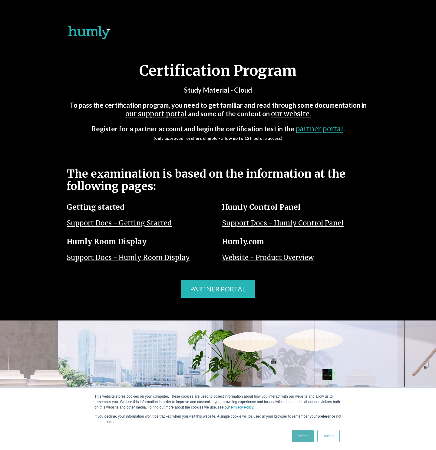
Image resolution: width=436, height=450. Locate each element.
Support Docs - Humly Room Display (128, 257)
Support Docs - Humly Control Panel (283, 223)
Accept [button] (303, 436)
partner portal (319, 129)
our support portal (156, 114)
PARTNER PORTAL (218, 289)
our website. (291, 114)
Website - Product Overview (268, 257)
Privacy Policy (242, 407)
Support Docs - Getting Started (119, 223)
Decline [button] (328, 436)
